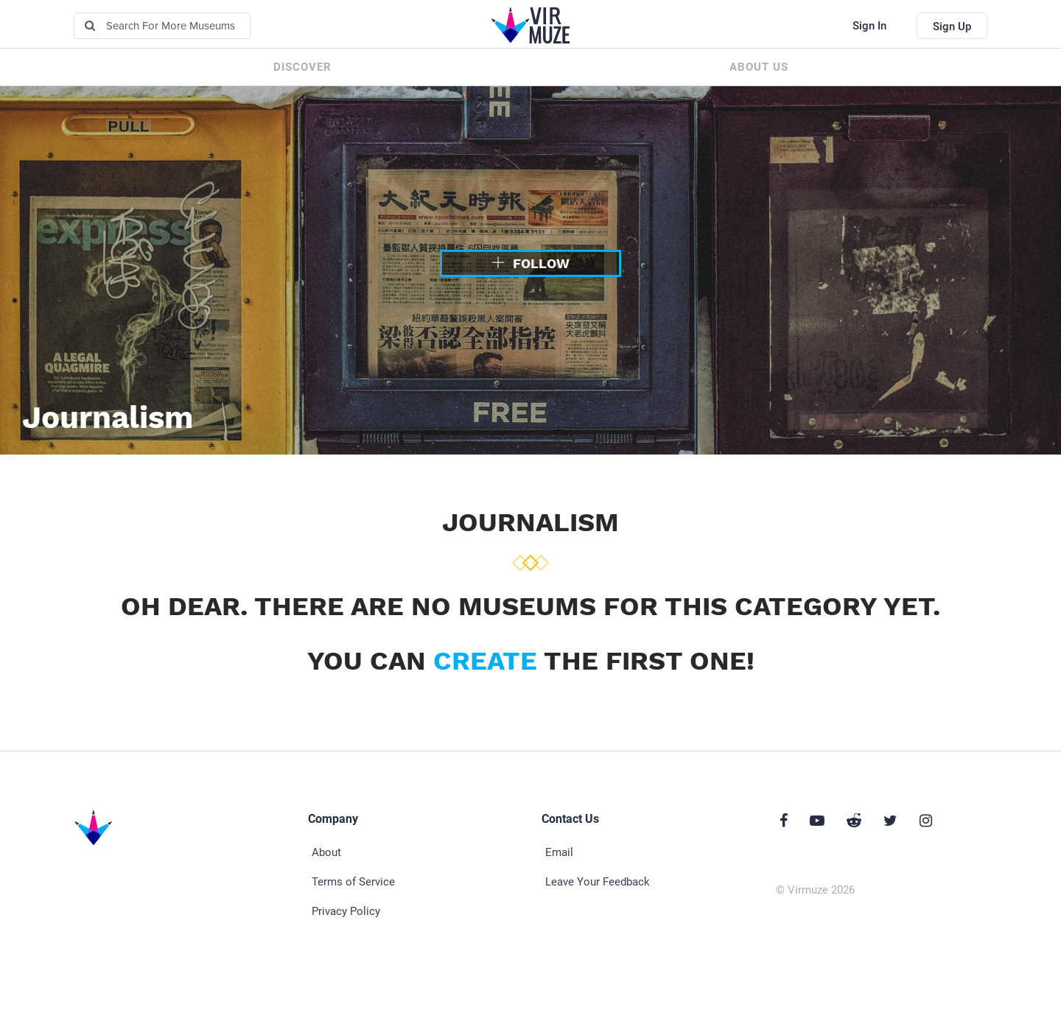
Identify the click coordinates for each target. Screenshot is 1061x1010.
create (485, 660)
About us (758, 67)
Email (559, 852)
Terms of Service (353, 881)
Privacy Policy (346, 911)
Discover (302, 67)
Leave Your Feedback (597, 881)
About (326, 852)
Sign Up (952, 26)
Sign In (869, 25)
